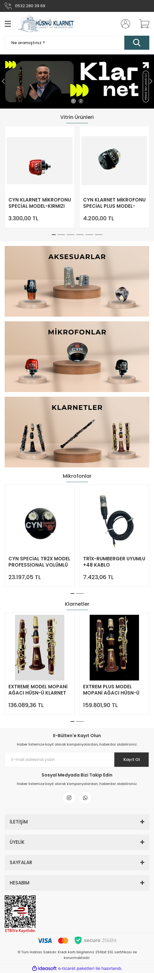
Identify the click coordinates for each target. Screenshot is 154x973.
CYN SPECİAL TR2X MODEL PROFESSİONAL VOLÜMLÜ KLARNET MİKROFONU (39, 562)
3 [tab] (70, 234)
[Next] (151, 81)
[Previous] (3, 81)
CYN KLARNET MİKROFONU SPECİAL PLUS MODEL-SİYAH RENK (114, 203)
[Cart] (142, 24)
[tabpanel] (77, 81)
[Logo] (46, 23)
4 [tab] (80, 234)
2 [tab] (81, 101)
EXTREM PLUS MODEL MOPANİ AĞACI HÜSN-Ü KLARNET (111, 690)
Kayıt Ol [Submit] (131, 759)
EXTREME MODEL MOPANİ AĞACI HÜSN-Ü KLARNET (37, 690)
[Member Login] (123, 24)
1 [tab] (73, 101)
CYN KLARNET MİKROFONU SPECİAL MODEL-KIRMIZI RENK (39, 203)
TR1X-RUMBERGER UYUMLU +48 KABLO (114, 562)
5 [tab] (89, 234)
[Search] (77, 43)
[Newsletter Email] (77, 759)
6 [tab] (98, 234)
